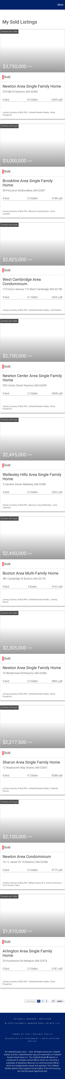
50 (53, 1001)
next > (60, 1001)
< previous (30, 1001)
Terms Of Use (21, 1034)
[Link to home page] (3, 5)
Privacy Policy (43, 1034)
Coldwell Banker (25, 1019)
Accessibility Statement (22, 1038)
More (60, 4)
